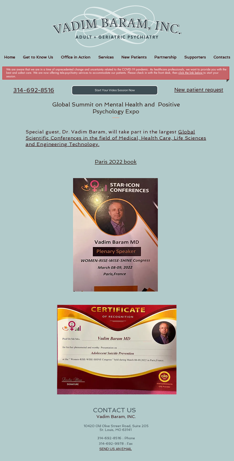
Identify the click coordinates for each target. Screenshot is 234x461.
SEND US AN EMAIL (115, 449)
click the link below (190, 73)
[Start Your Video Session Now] (115, 90)
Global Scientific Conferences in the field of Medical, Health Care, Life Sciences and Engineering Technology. (116, 138)
